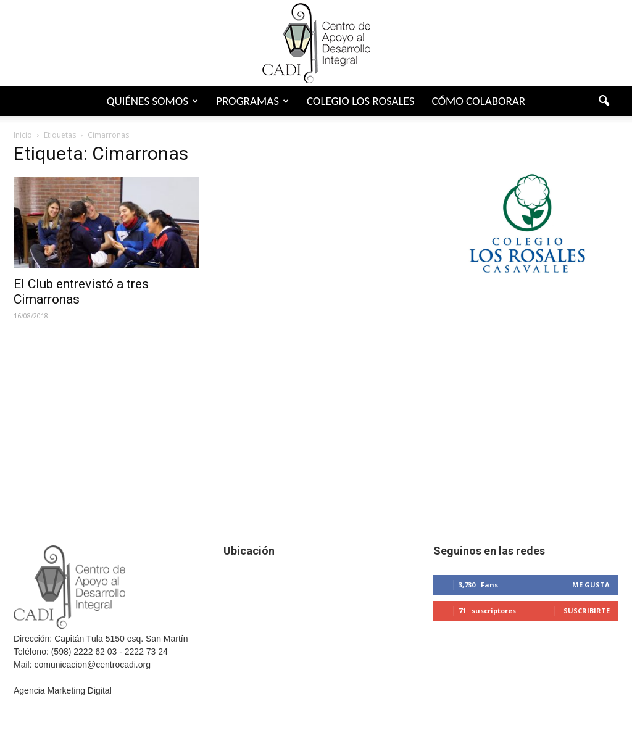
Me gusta (591, 584)
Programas (252, 101)
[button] (603, 101)
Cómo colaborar (478, 101)
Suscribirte (586, 610)
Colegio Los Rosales (361, 101)
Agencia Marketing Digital (63, 690)
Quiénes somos (152, 101)
